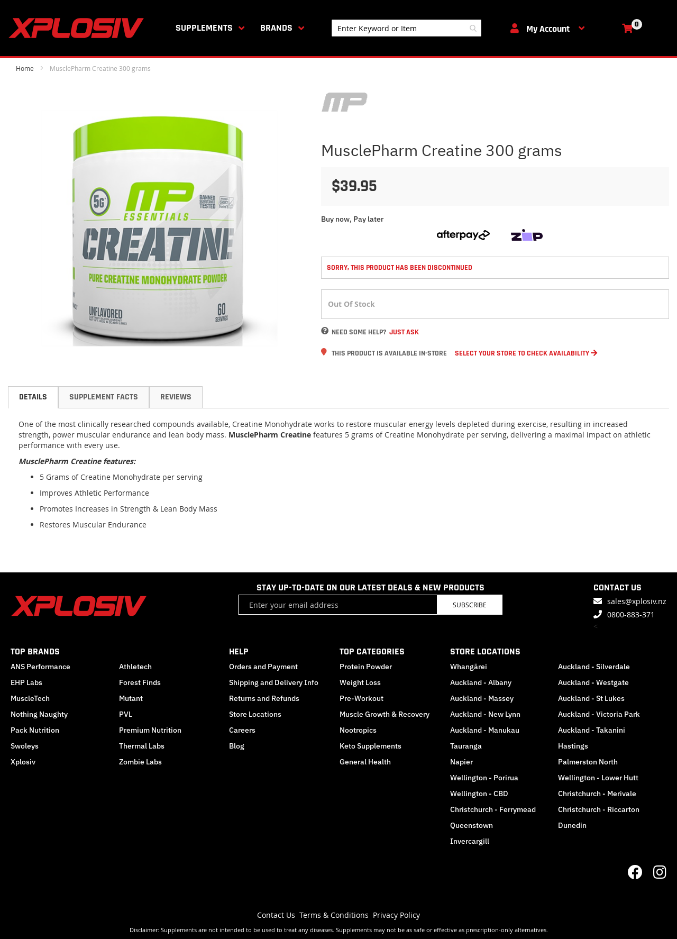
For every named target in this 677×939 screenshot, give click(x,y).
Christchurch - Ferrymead (493, 809)
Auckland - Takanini (591, 730)
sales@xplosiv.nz (636, 601)
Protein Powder (366, 666)
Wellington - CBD (479, 793)
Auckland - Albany (480, 682)
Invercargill (469, 841)
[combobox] (406, 28)
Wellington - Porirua (484, 777)
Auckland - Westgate (593, 682)
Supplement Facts (103, 397)
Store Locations (255, 714)
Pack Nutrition (35, 730)
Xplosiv (23, 762)
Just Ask (404, 332)
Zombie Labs (140, 762)
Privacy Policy (396, 915)
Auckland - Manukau (484, 730)
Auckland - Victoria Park (599, 714)
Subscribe (470, 604)
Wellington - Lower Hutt (598, 777)
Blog (236, 746)
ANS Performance (40, 666)
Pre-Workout (361, 698)
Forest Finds (140, 682)
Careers (242, 730)
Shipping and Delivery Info (273, 682)
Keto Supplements (370, 746)
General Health (365, 762)
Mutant (131, 698)
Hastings (573, 746)
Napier (461, 762)
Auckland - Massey (482, 698)
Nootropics (358, 730)
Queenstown (471, 825)
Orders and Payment (263, 666)
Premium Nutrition (150, 730)
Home (25, 68)
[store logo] (78, 28)
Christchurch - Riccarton (598, 809)
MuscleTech (30, 698)
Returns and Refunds (264, 698)
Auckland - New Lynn (485, 714)
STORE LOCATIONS (485, 651)
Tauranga (466, 746)
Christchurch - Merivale (597, 793)
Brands (276, 28)
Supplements (204, 28)
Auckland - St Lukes (591, 698)
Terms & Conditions (334, 915)
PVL (125, 714)
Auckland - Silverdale (594, 666)
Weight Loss (360, 682)
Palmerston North (588, 762)
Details (33, 397)
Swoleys (25, 746)
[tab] (33, 397)
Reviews (175, 397)
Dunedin (572, 825)
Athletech (135, 666)
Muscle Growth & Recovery (384, 714)
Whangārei (468, 666)
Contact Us (276, 915)
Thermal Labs (141, 746)
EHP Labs (26, 682)
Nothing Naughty (39, 714)
